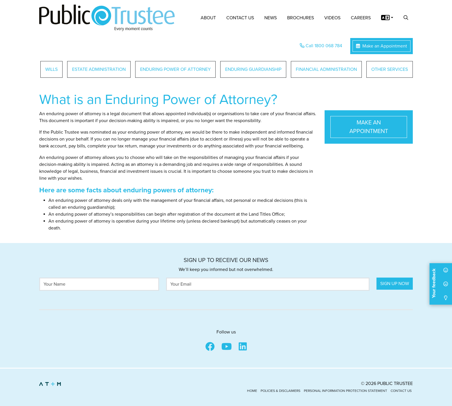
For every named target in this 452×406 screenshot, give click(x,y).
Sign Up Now (394, 284)
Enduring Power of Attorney (175, 69)
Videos (332, 18)
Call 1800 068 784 (321, 46)
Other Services (389, 69)
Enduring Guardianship (253, 69)
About (208, 18)
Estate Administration (99, 69)
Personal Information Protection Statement (345, 391)
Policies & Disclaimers (280, 391)
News (270, 18)
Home (252, 391)
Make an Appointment (381, 46)
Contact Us (240, 18)
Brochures (300, 18)
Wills (51, 69)
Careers (361, 18)
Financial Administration (326, 69)
